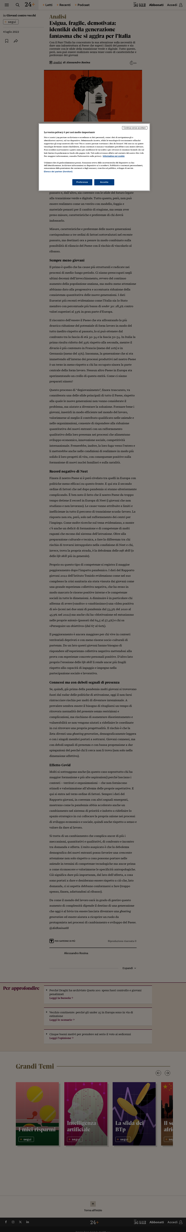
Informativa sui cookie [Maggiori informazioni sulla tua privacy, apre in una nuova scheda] (114, 156)
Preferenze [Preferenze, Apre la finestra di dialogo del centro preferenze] (82, 182)
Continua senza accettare (135, 128)
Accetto (104, 182)
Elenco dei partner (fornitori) (58, 171)
